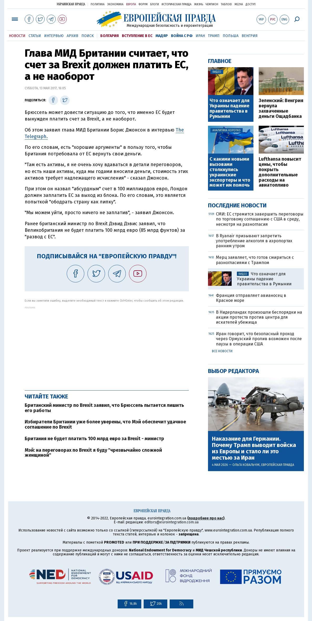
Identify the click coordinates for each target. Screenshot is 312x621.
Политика (98, 4)
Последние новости (237, 205)
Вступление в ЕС (137, 36)
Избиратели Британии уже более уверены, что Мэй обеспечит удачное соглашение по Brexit (105, 424)
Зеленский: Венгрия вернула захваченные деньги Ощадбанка (281, 108)
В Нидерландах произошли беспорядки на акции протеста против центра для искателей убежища (259, 317)
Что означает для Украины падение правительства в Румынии (229, 108)
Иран (200, 36)
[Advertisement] (107, 345)
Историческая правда (176, 4)
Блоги (154, 4)
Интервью (54, 36)
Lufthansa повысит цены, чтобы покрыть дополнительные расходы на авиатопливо (280, 172)
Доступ (251, 4)
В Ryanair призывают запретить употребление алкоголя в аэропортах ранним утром (254, 240)
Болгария (109, 36)
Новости (17, 36)
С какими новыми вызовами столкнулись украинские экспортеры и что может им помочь (230, 172)
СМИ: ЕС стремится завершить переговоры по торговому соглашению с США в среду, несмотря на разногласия (259, 219)
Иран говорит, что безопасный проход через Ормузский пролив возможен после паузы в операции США (259, 338)
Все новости (222, 351)
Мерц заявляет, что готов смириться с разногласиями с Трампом (255, 260)
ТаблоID (226, 4)
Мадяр (161, 36)
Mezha (239, 4)
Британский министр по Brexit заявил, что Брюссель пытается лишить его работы (104, 407)
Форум (143, 4)
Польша (230, 36)
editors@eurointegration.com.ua (171, 522)
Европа (131, 4)
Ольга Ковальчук (246, 465)
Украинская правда (70, 4)
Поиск (87, 36)
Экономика (115, 4)
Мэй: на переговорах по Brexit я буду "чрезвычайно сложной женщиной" (93, 452)
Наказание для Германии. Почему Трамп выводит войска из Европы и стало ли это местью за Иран (254, 448)
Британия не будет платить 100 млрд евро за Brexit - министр (94, 438)
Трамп (214, 36)
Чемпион (212, 4)
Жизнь (198, 4)
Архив (72, 36)
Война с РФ (182, 36)
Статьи (35, 36)
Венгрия (250, 36)
